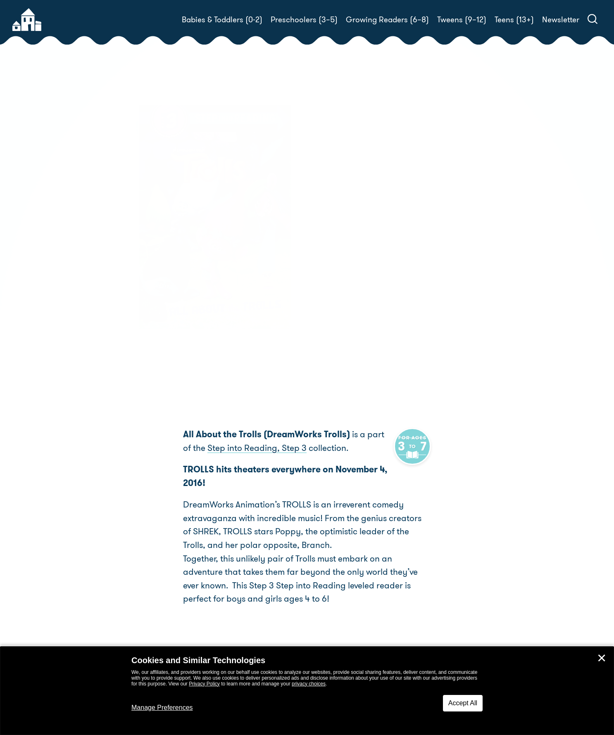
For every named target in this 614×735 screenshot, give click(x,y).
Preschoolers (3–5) (304, 19)
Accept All (462, 703)
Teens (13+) (514, 19)
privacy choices (309, 684)
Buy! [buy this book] (333, 299)
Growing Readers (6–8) (387, 19)
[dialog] (307, 691)
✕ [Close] (602, 658)
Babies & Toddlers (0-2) (222, 19)
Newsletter (560, 19)
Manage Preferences (162, 707)
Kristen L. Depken (374, 260)
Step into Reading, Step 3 (247, 448)
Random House (342, 270)
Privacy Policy (204, 684)
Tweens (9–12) (461, 19)
